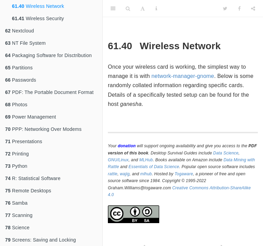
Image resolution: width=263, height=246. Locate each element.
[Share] (253, 8)
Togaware (184, 174)
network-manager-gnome (182, 76)
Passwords (20, 80)
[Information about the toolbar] (156, 8)
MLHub (146, 160)
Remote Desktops (28, 190)
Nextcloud (19, 30)
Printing (17, 153)
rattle (112, 174)
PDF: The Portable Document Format (49, 92)
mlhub (146, 174)
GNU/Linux (118, 160)
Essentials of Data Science (153, 166)
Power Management (30, 117)
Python (16, 166)
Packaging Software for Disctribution (48, 55)
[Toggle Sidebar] (113, 8)
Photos (16, 104)
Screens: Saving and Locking (40, 240)
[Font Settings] (142, 8)
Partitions (19, 67)
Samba (16, 203)
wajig (124, 174)
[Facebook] (239, 8)
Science (17, 227)
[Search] (128, 8)
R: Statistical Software (33, 178)
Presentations (23, 141)
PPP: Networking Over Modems (43, 129)
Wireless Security (38, 18)
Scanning (19, 215)
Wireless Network (38, 6)
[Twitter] (225, 8)
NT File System (25, 43)
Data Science (226, 153)
